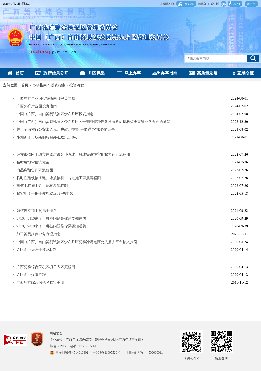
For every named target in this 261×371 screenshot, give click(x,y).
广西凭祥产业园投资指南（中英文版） (47, 98)
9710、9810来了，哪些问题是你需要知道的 (51, 218)
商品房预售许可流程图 (34, 170)
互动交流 (245, 73)
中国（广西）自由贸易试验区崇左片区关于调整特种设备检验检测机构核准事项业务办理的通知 (93, 122)
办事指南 (169, 73)
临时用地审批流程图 (32, 162)
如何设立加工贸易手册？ (36, 211)
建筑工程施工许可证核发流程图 (42, 186)
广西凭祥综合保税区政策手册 (40, 282)
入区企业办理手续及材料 (36, 250)
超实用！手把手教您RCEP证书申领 (44, 193)
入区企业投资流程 (31, 275)
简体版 (202, 3)
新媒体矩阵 (167, 3)
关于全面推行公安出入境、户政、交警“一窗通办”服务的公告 (65, 129)
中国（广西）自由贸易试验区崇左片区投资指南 (54, 114)
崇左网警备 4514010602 (72, 352)
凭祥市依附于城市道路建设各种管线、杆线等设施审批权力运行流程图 (73, 154)
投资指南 (58, 85)
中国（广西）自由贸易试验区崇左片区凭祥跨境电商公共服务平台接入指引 (76, 242)
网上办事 (132, 73)
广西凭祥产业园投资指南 (36, 106)
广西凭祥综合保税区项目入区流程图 (45, 267)
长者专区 (189, 3)
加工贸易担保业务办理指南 (38, 234)
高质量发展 (207, 73)
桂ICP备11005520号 (110, 352)
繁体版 (215, 3)
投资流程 (76, 85)
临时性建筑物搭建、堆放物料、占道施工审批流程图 (58, 178)
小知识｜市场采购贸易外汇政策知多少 (47, 137)
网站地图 (56, 333)
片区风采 (96, 73)
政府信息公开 (56, 73)
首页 (20, 73)
